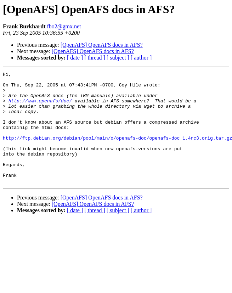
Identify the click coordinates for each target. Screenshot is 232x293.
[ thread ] (94, 58)
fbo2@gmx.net (64, 26)
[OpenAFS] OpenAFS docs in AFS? (102, 45)
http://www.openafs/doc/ (40, 107)
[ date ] (75, 58)
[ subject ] (118, 58)
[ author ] (141, 58)
